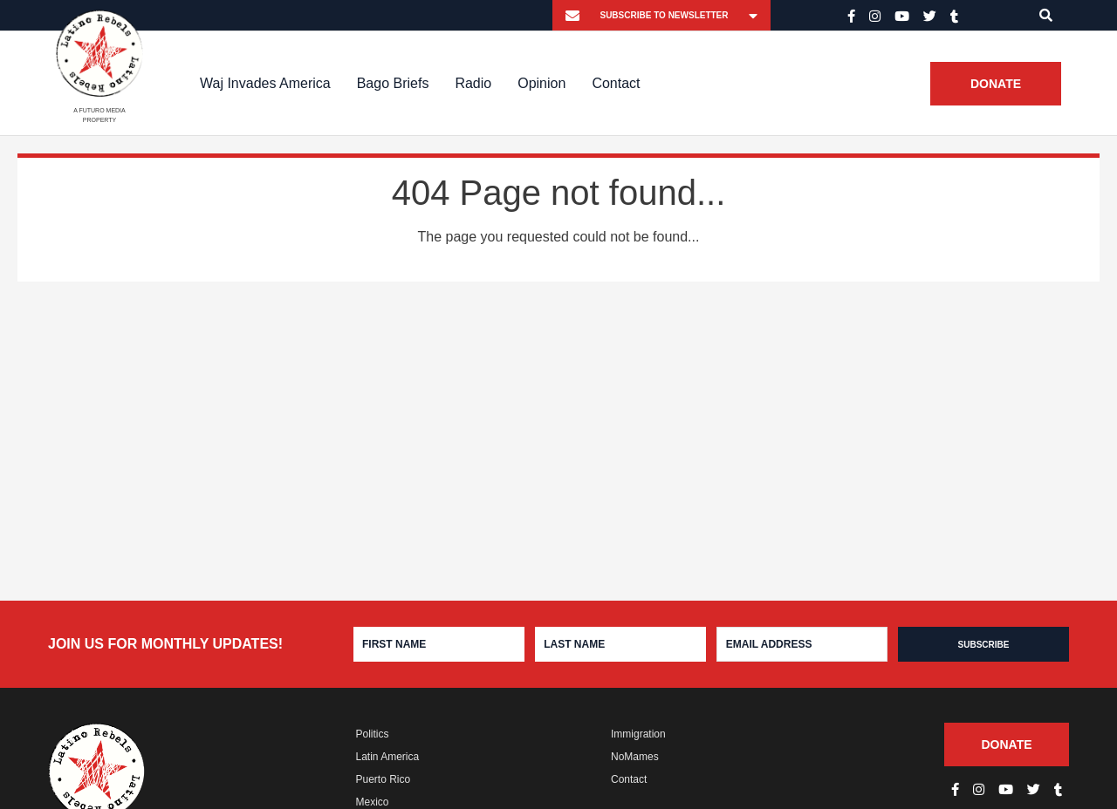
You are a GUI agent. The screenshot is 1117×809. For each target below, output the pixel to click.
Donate (995, 84)
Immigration (638, 734)
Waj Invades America (265, 83)
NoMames (635, 757)
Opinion (541, 83)
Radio (473, 83)
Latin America (388, 757)
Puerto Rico (383, 779)
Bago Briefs (393, 83)
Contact (616, 83)
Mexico (372, 802)
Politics (372, 734)
